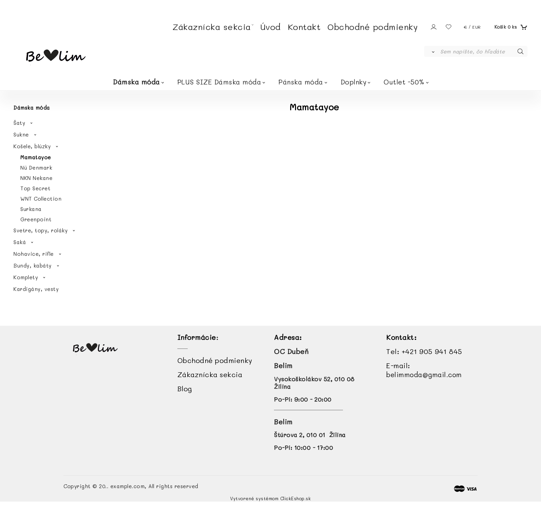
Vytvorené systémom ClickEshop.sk (270, 498)
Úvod (270, 26)
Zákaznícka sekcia (212, 26)
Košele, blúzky (32, 146)
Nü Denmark (36, 167)
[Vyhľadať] (432, 51)
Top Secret (35, 188)
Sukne (21, 134)
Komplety (25, 277)
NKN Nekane (36, 177)
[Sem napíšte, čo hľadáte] (483, 51)
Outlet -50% (404, 82)
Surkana (31, 208)
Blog (184, 388)
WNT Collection (40, 198)
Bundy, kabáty (32, 265)
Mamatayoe (35, 157)
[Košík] (510, 27)
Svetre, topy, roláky (40, 230)
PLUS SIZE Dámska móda (219, 82)
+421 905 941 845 (432, 351)
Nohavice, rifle (33, 253)
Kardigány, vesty (36, 288)
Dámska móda (136, 82)
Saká (19, 242)
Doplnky (354, 82)
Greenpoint (35, 219)
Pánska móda (300, 82)
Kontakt (304, 26)
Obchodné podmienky (372, 26)
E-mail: (424, 370)
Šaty (19, 122)
